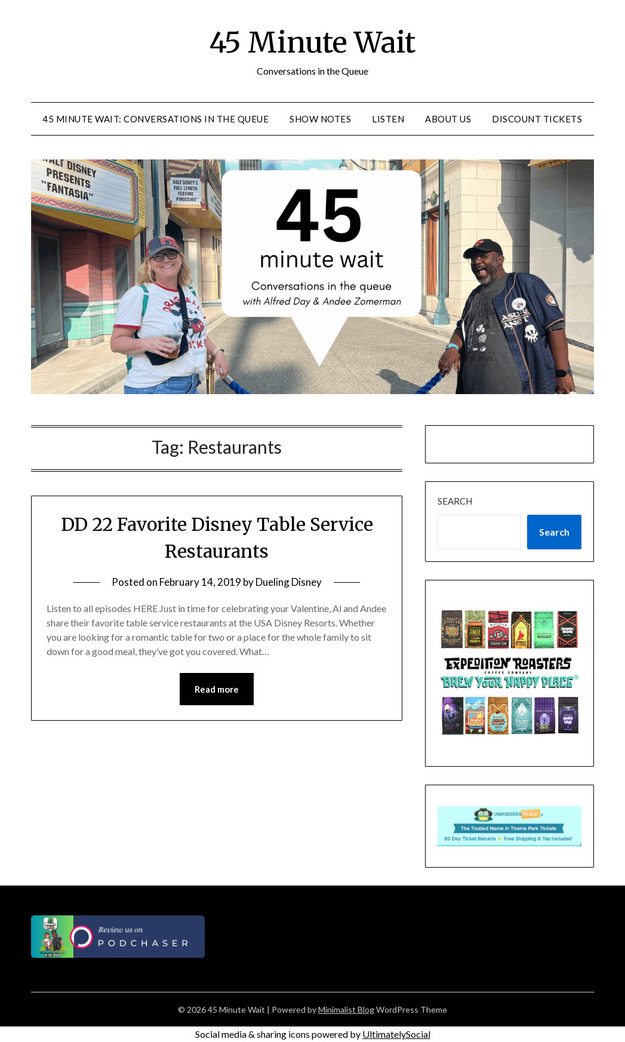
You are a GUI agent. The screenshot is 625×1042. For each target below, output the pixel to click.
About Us (448, 118)
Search (455, 501)
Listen (388, 118)
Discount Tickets (537, 118)
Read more (217, 689)
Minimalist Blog (346, 1009)
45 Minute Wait (312, 42)
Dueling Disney (288, 582)
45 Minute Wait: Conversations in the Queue (155, 118)
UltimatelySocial (396, 1034)
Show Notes (320, 118)
